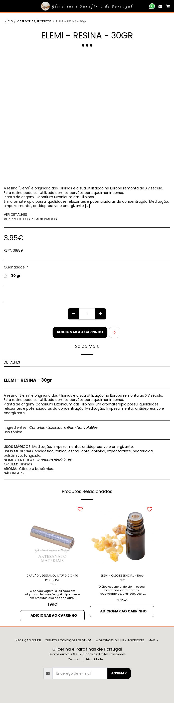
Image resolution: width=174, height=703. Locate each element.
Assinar (119, 673)
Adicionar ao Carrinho (80, 331)
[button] (5, 6)
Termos (73, 659)
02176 (122, 580)
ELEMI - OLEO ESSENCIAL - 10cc (122, 576)
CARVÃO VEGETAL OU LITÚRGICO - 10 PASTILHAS (52, 578)
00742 (53, 584)
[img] (52, 537)
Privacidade (94, 659)
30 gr (12, 275)
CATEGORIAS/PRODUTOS (34, 21)
